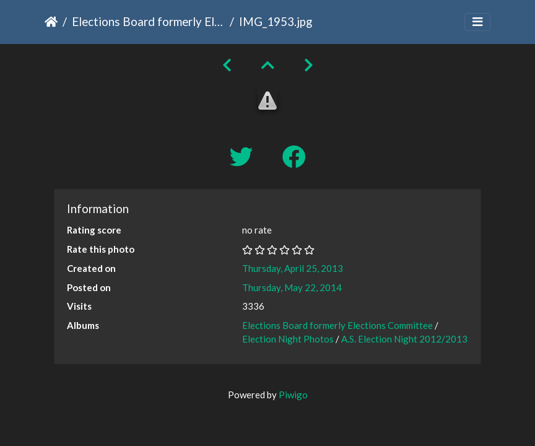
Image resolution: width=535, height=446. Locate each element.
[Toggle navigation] (477, 22)
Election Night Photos (288, 338)
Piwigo (293, 394)
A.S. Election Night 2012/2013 (404, 338)
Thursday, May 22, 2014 (292, 287)
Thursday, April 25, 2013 (292, 268)
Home (51, 21)
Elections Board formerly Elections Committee (148, 21)
